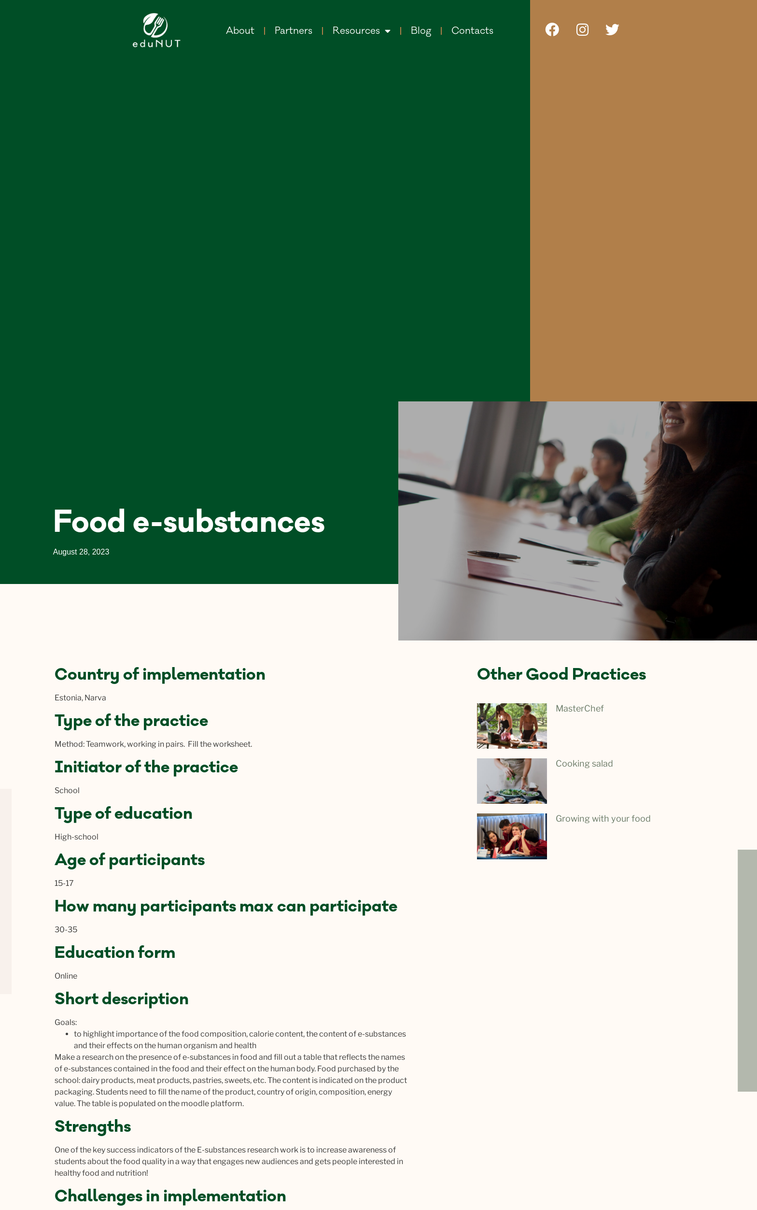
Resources (362, 30)
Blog (421, 31)
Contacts (472, 31)
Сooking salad (584, 763)
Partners (293, 31)
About (240, 31)
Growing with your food (603, 818)
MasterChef (580, 708)
